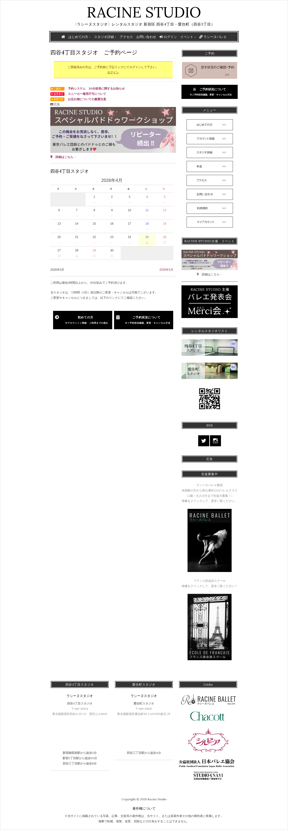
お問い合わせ (146, 37)
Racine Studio (144, 12)
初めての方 (87, 319)
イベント (186, 37)
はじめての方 (78, 37)
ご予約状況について (146, 319)
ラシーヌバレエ (213, 37)
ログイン (168, 37)
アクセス (126, 37)
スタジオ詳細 (104, 37)
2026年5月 (166, 269)
